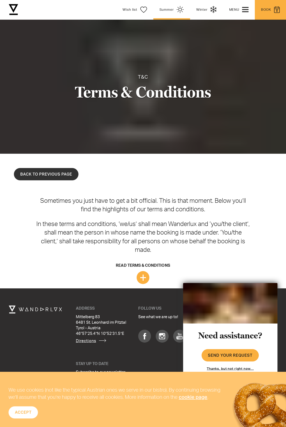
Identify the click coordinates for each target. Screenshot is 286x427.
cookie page (193, 397)
